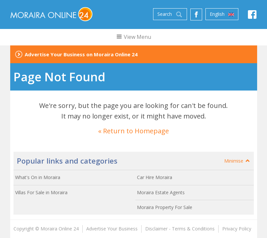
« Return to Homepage (133, 130)
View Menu (133, 36)
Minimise (237, 161)
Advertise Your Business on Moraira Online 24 (81, 54)
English (222, 14)
